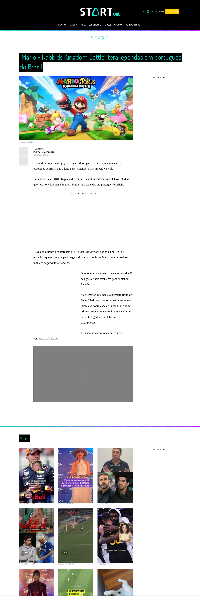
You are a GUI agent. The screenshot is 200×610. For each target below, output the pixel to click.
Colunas (121, 25)
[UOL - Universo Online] (116, 14)
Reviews (56, 25)
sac (142, 11)
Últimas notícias (139, 25)
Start (100, 38)
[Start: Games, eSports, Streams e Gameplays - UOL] (96, 12)
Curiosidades (94, 25)
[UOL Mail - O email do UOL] (149, 11)
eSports (68, 25)
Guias (79, 25)
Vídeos (109, 25)
